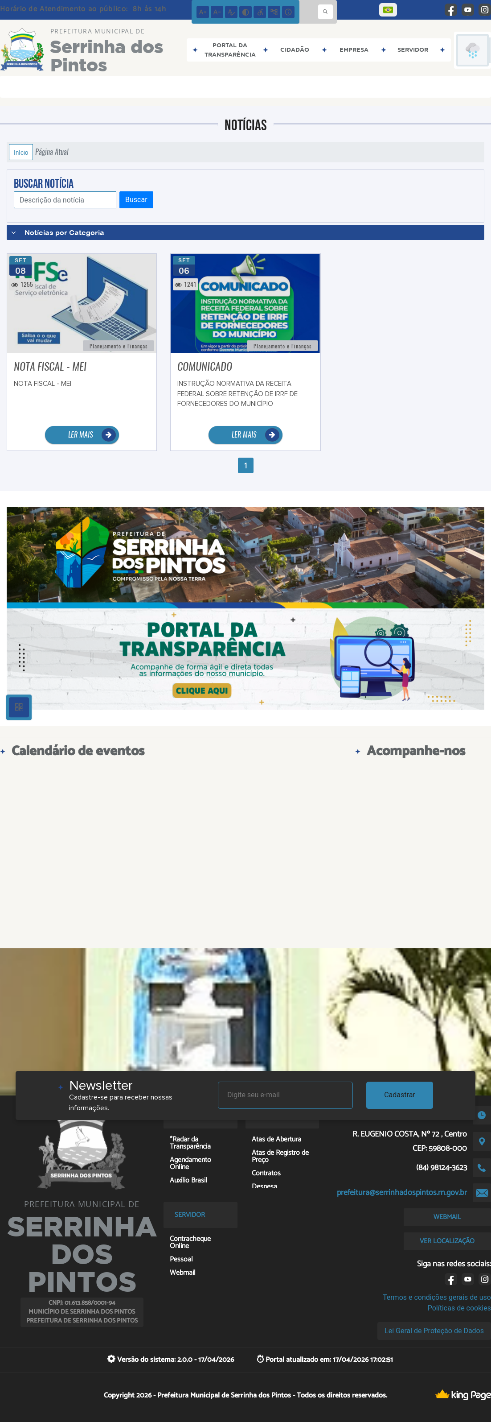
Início (21, 152)
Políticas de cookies (459, 1308)
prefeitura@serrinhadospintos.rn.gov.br (402, 1192)
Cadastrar (399, 1095)
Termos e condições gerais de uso (437, 1297)
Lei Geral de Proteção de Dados (434, 1331)
